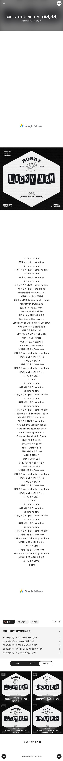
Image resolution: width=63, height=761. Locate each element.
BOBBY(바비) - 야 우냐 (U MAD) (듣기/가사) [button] (15, 687)
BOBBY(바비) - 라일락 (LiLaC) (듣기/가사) (20, 652)
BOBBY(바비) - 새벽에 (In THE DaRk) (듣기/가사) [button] (47, 718)
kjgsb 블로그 (4, 756)
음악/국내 (38, 21)
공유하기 (31, 664)
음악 (5, 631)
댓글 (17, 664)
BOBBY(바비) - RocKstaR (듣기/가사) (18, 641)
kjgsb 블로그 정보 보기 (59, 3)
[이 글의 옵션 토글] (13, 622)
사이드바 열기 (4, 3)
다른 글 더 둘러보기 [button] (30, 742)
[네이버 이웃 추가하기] (34, 622)
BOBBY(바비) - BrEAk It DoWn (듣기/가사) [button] (15, 718)
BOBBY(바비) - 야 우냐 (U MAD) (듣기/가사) (20, 637)
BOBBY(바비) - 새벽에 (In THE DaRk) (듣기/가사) (23, 649)
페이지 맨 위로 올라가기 (59, 756)
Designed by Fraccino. (34, 756)
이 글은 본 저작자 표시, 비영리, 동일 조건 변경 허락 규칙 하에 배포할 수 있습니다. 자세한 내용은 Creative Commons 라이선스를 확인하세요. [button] (56, 622)
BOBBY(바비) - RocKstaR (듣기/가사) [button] (47, 687)
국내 (11, 631)
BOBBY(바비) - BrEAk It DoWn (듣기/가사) (20, 645)
